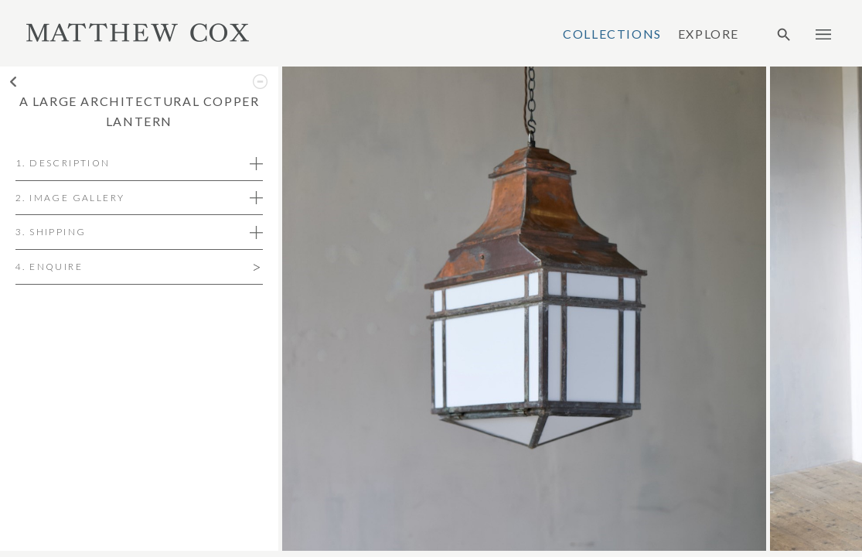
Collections (612, 34)
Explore (708, 34)
